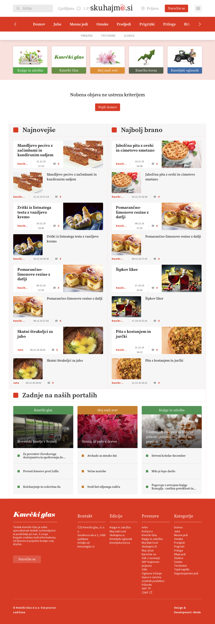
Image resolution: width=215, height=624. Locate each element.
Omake (102, 24)
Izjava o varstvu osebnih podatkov (153, 579)
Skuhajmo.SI (149, 547)
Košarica (147, 531)
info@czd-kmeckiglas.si (85, 545)
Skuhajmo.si (117, 535)
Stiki (144, 569)
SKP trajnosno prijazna (150, 564)
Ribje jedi (180, 554)
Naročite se (176, 8)
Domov (39, 24)
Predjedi (124, 24)
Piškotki (147, 585)
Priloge (169, 24)
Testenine (108, 36)
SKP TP (146, 589)
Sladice (129, 36)
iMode (197, 612)
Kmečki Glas (149, 535)
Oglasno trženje (152, 573)
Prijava (150, 8)
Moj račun (148, 551)
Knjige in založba (120, 527)
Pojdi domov (107, 107)
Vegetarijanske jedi (186, 573)
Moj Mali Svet (150, 543)
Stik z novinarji (151, 558)
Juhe (57, 24)
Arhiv (145, 527)
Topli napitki (181, 569)
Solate (178, 562)
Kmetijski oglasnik (121, 539)
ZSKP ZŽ (147, 593)
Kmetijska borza (120, 543)
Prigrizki (147, 24)
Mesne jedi (79, 24)
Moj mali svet (118, 531)
